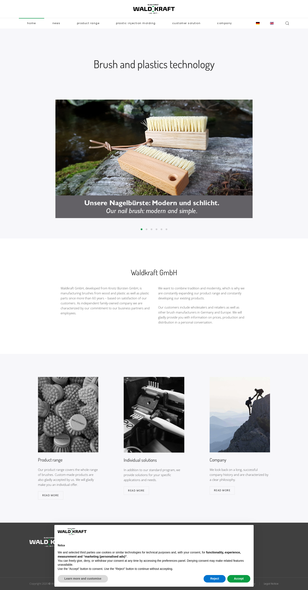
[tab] (141, 229)
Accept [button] (239, 578)
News (56, 23)
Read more (50, 495)
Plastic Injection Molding (136, 23)
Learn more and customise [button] (82, 578)
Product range (88, 23)
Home (31, 23)
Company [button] (224, 23)
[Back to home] (154, 9)
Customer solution (186, 23)
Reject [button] (214, 578)
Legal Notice (271, 583)
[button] (287, 23)
